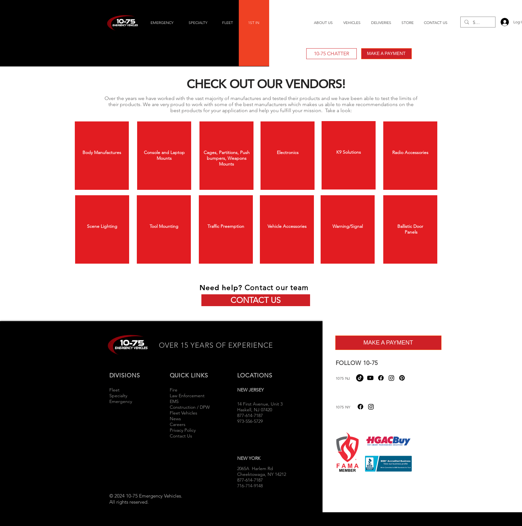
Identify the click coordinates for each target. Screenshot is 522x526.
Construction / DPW (190, 407)
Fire (174, 390)
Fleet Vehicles (183, 413)
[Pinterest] (402, 378)
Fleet (114, 390)
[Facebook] (381, 378)
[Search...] (477, 22)
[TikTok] (359, 378)
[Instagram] (391, 378)
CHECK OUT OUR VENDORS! (266, 83)
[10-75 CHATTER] (331, 53)
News (175, 419)
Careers (177, 424)
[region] (102, 155)
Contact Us (181, 436)
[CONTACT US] (255, 300)
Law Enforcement (187, 395)
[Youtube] (370, 378)
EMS (174, 401)
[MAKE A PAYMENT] (386, 53)
